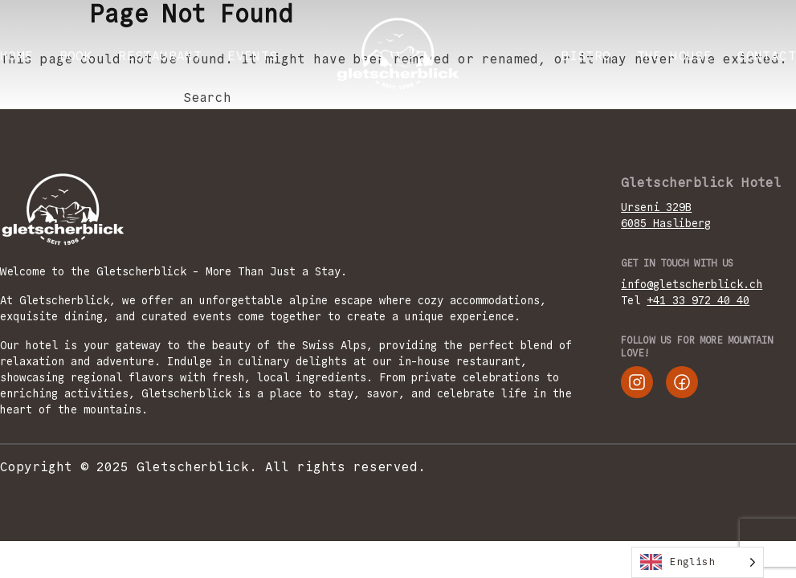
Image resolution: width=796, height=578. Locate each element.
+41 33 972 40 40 (698, 300)
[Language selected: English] (697, 562)
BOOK (76, 56)
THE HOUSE (674, 56)
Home (17, 56)
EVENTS (252, 56)
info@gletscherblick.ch (691, 284)
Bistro (585, 56)
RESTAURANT (160, 56)
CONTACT (766, 56)
